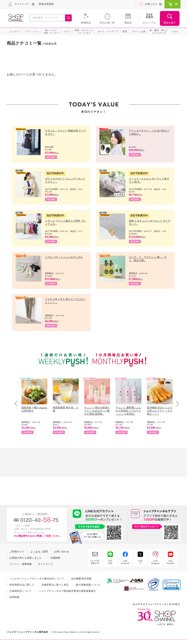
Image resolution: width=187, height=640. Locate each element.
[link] (171, 585)
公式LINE (110, 562)
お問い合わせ (61, 551)
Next (176, 403)
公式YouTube (170, 562)
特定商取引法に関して (21, 584)
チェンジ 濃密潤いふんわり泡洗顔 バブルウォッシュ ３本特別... (128, 410)
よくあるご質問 (39, 551)
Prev (17, 403)
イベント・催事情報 (20, 564)
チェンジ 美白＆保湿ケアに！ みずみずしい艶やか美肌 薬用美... (97, 410)
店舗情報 (55, 558)
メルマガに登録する (95, 562)
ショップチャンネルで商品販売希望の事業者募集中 (67, 591)
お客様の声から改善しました (25, 558)
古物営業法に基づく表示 (55, 584)
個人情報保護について (88, 584)
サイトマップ (45, 564)
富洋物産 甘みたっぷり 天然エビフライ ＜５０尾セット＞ (159, 410)
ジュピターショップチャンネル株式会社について (36, 578)
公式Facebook (125, 562)
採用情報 (14, 597)
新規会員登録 (46, 4)
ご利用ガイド (16, 551)
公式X (140, 562)
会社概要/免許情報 (81, 578)
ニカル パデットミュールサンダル (64, 257)
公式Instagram (155, 562)
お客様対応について (20, 591)
